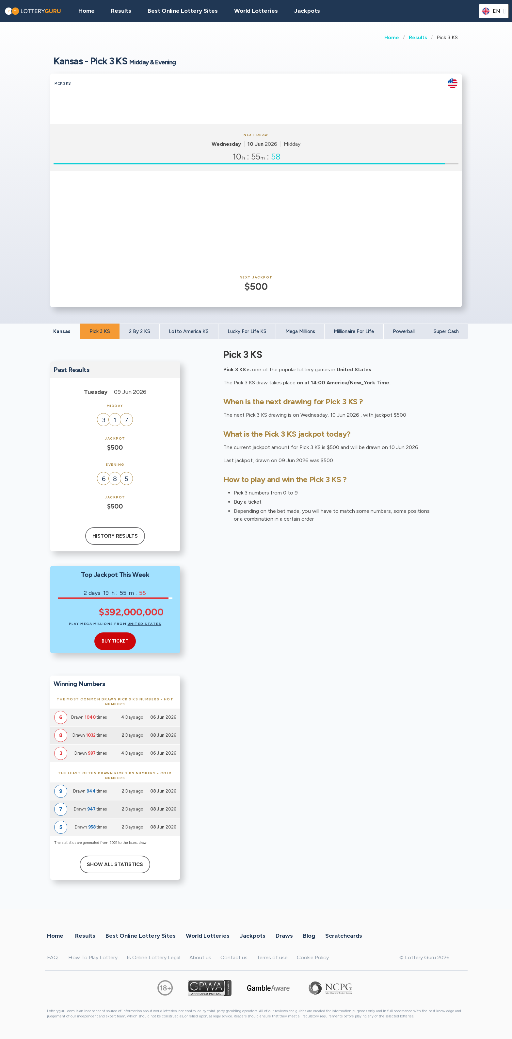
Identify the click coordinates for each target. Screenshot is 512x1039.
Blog (309, 935)
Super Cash (446, 331)
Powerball (404, 331)
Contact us (234, 957)
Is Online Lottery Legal (153, 957)
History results (115, 536)
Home (391, 37)
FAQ (52, 957)
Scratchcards (343, 935)
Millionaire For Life (354, 331)
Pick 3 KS (99, 331)
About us (200, 957)
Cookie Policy (313, 957)
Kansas (62, 331)
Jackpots (307, 10)
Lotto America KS (189, 331)
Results (418, 37)
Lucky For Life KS (247, 331)
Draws (284, 935)
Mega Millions (300, 331)
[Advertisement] (256, 223)
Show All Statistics (115, 864)
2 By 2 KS (139, 331)
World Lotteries (256, 10)
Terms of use (272, 957)
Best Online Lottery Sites (183, 10)
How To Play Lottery (93, 957)
